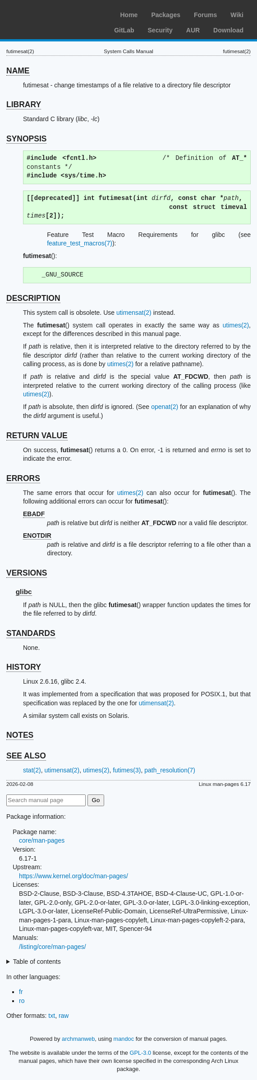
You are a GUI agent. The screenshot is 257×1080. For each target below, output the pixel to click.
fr (21, 991)
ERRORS (23, 478)
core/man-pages (41, 840)
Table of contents (37, 961)
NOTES (19, 735)
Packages (165, 14)
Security (160, 30)
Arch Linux (49, 14)
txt (51, 1015)
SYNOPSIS (26, 138)
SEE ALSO (26, 755)
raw (64, 1015)
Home (129, 14)
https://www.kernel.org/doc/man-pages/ (73, 876)
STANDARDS (30, 633)
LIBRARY (23, 104)
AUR (193, 30)
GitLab (124, 30)
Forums (205, 14)
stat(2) (32, 770)
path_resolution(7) (169, 770)
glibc (24, 591)
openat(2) (164, 406)
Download (228, 30)
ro (21, 1000)
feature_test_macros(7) (79, 243)
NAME (18, 70)
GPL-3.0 (140, 1052)
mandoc (124, 1038)
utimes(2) (236, 325)
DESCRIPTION (33, 298)
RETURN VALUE (37, 435)
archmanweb (78, 1038)
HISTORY (23, 667)
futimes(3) (127, 770)
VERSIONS (26, 572)
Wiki (236, 14)
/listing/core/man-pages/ (52, 946)
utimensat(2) (133, 312)
